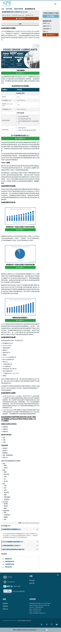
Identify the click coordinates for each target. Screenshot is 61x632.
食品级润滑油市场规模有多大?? (20, 529)
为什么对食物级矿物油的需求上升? (20, 542)
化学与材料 (9, 9)
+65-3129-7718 (37, 611)
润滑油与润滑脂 (18, 9)
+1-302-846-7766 (36, 609)
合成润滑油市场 (9, 564)
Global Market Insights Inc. (10, 620)
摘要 (20, 24)
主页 (2, 9)
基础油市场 (8, 559)
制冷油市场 (8, 567)
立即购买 (50, 16)
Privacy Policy (40, 629)
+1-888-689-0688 (38, 607)
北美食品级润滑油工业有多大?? (20, 545)
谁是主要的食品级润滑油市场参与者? (20, 549)
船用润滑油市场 (9, 561)
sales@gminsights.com (39, 613)
